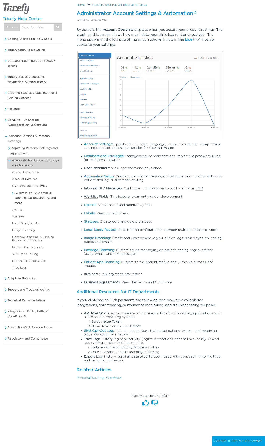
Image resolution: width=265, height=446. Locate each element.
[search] (37, 27)
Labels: (90, 213)
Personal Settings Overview (99, 377)
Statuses (18, 216)
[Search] (58, 27)
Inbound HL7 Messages (29, 260)
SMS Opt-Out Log (25, 254)
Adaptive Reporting (21, 278)
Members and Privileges (29, 185)
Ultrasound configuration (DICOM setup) (31, 63)
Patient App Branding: (102, 262)
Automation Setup (99, 176)
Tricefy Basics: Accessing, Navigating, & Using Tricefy (26, 79)
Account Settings (24, 178)
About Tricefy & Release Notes (30, 327)
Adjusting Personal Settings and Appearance (34, 151)
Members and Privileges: (104, 156)
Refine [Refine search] (12, 27)
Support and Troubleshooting (28, 289)
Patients (13, 108)
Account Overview (25, 172)
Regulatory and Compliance (27, 338)
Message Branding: (99, 250)
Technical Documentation (26, 300)
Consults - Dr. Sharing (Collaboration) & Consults (27, 122)
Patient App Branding (27, 247)
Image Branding (23, 230)
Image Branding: (97, 238)
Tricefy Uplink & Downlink (26, 49)
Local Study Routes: (100, 230)
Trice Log (19, 267)
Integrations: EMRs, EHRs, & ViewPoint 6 (27, 314)
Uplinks (17, 209)
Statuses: (91, 221)
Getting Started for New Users (29, 38)
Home (81, 4)
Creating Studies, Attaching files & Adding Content (32, 95)
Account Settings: (98, 144)
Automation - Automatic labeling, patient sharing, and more (35, 197)
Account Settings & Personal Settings (29, 138)
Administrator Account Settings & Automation (35, 163)
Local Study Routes (26, 223)
